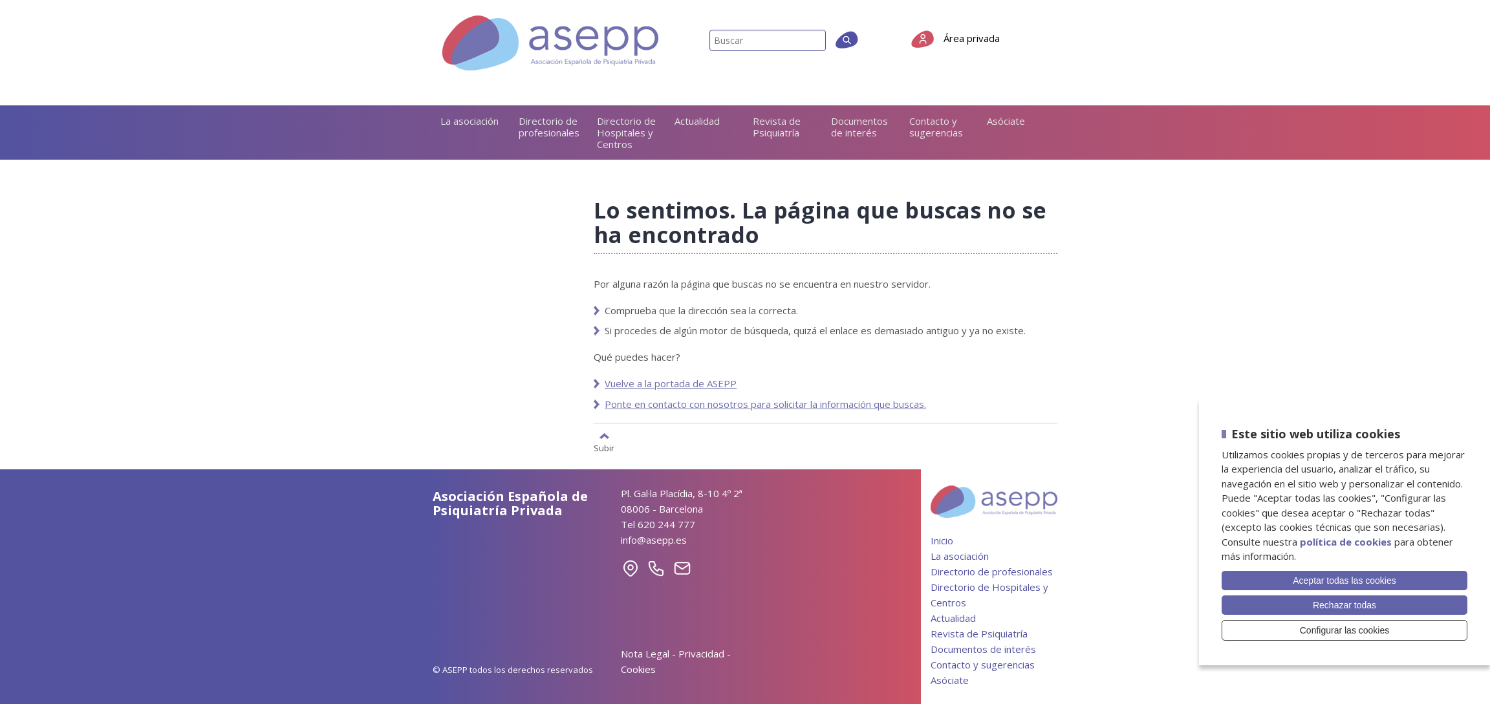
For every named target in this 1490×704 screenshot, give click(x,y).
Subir (604, 447)
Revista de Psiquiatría (777, 126)
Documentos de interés (859, 126)
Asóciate (1006, 121)
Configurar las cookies (1345, 630)
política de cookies (1346, 541)
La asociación (469, 121)
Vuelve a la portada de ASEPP (671, 383)
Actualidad (697, 121)
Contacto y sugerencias (936, 126)
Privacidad (701, 653)
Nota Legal (645, 653)
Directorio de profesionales (549, 126)
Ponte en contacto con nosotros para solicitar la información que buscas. (765, 404)
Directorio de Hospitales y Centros (626, 132)
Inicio (942, 540)
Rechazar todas (1344, 605)
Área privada (972, 38)
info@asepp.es (654, 539)
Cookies (638, 669)
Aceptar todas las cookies (1344, 580)
